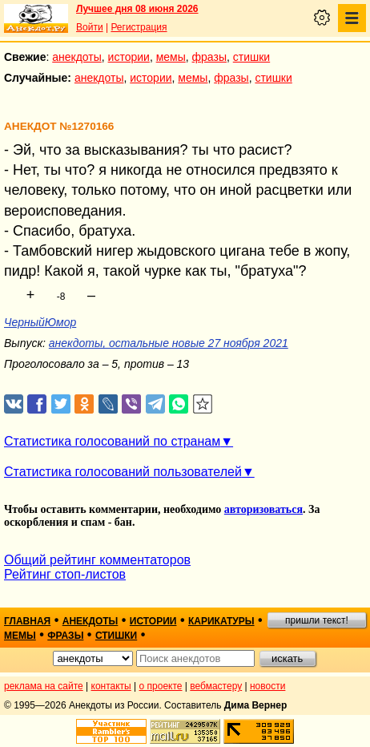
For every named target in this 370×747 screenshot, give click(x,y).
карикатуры (221, 621)
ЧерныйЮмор (40, 322)
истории (129, 56)
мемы (171, 56)
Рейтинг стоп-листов (65, 574)
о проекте (161, 686)
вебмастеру (216, 686)
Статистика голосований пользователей (123, 471)
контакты (111, 686)
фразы (209, 56)
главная (27, 621)
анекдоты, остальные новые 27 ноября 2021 (168, 343)
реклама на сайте (43, 686)
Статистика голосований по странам (112, 441)
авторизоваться (263, 509)
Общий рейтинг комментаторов (97, 560)
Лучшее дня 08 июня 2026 (137, 8)
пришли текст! (316, 620)
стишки (251, 56)
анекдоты (77, 56)
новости (267, 686)
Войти (89, 27)
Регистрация (139, 27)
